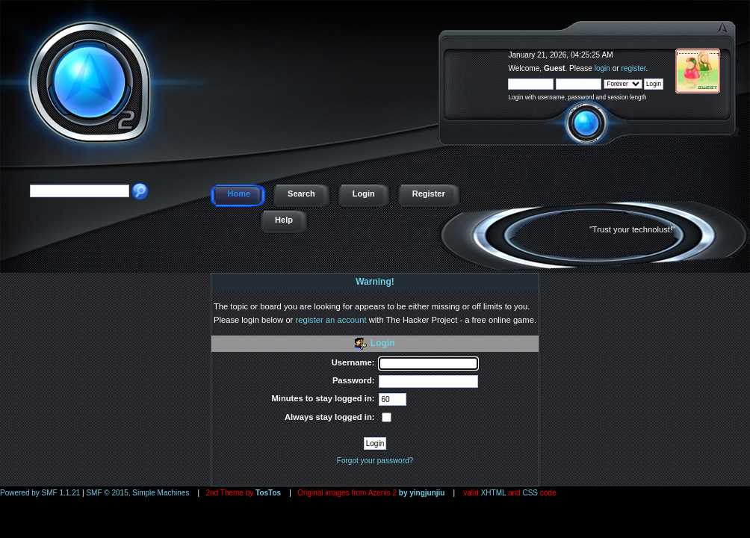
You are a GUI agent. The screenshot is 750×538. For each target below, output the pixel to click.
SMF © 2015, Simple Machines (137, 493)
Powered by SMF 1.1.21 (40, 493)
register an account (330, 319)
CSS (530, 493)
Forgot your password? (375, 461)
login (602, 68)
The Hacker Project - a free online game (733, 50)
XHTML (493, 493)
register (634, 68)
